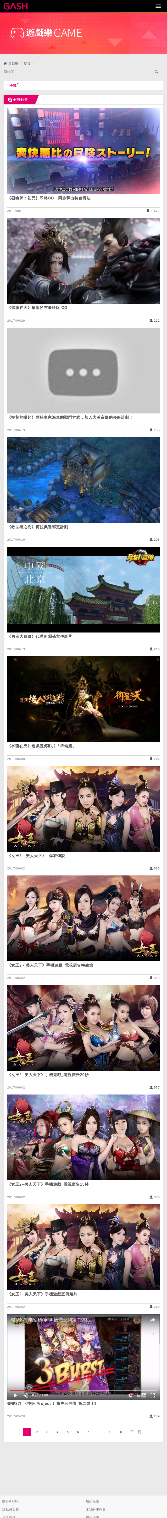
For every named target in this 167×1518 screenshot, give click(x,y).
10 (120, 1432)
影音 (27, 63)
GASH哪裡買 (96, 1509)
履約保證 (92, 1501)
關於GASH (10, 1501)
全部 (14, 85)
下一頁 (135, 1432)
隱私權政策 (10, 1509)
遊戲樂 (13, 63)
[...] (77, 72)
